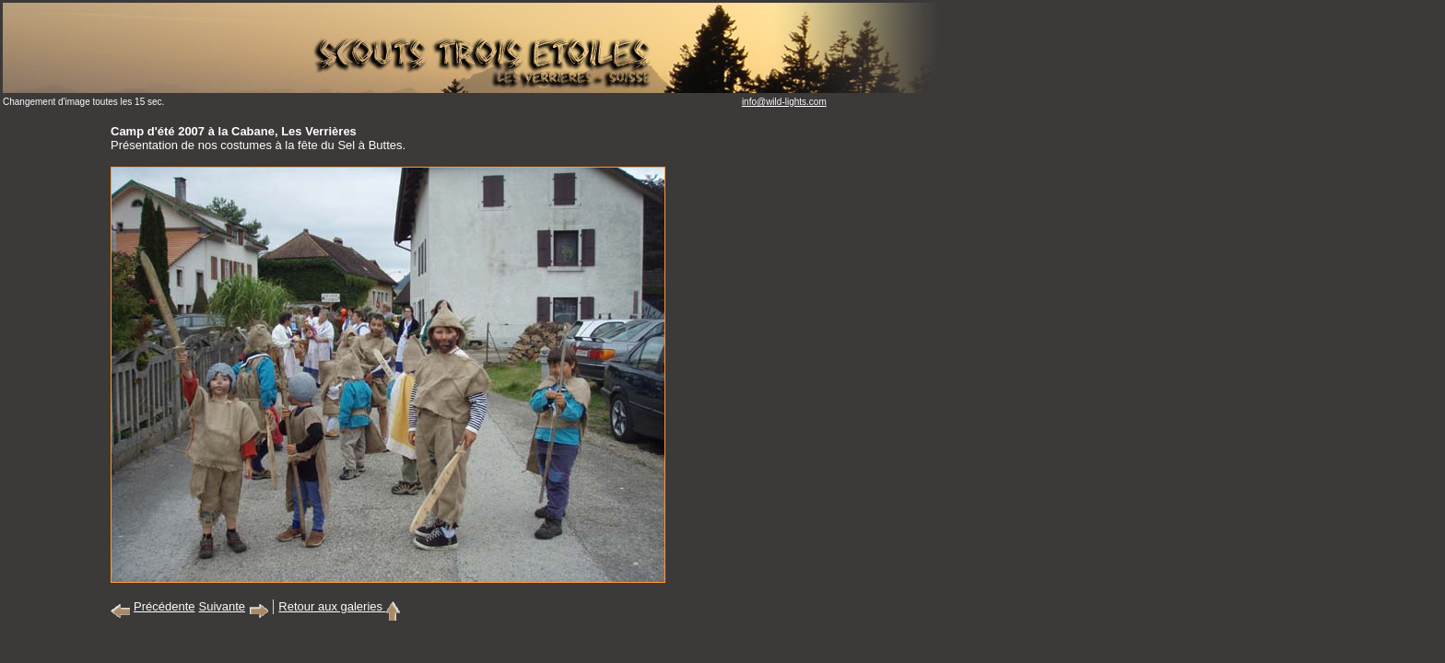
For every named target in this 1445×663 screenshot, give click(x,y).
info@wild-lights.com (784, 102)
